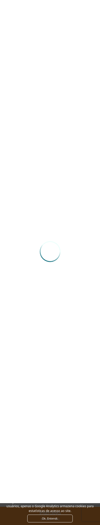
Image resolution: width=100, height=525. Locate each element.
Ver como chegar (50, 465)
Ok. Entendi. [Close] (50, 518)
